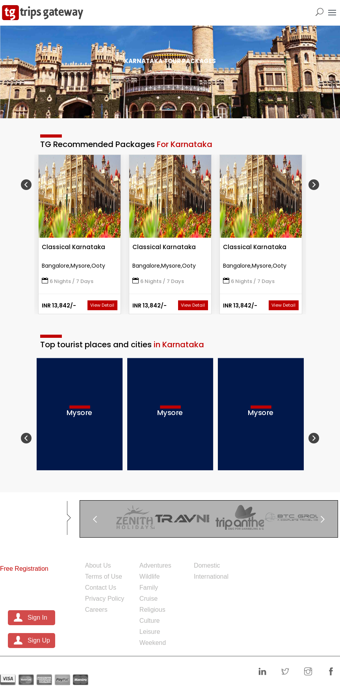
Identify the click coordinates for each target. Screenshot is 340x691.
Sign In (37, 617)
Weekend (152, 642)
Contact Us (100, 587)
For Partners (24, 549)
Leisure (149, 631)
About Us (98, 565)
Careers (96, 609)
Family (148, 587)
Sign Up (39, 640)
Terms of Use (103, 576)
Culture (149, 620)
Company (105, 549)
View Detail (102, 305)
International (211, 576)
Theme (153, 549)
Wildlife (149, 576)
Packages (214, 549)
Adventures (155, 565)
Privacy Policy (104, 598)
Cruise (148, 598)
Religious (152, 609)
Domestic (207, 565)
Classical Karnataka (73, 247)
